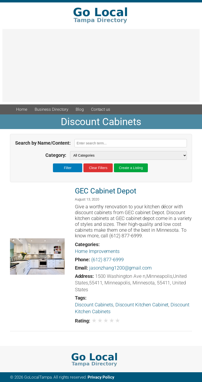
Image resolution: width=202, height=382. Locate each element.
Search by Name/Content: (43, 143)
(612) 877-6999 (107, 259)
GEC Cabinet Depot (105, 191)
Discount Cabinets (94, 305)
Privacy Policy (101, 377)
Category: (55, 155)
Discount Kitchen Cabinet (142, 305)
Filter (67, 168)
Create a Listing (131, 168)
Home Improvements (97, 251)
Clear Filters (98, 168)
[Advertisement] (101, 68)
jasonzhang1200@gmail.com (120, 268)
